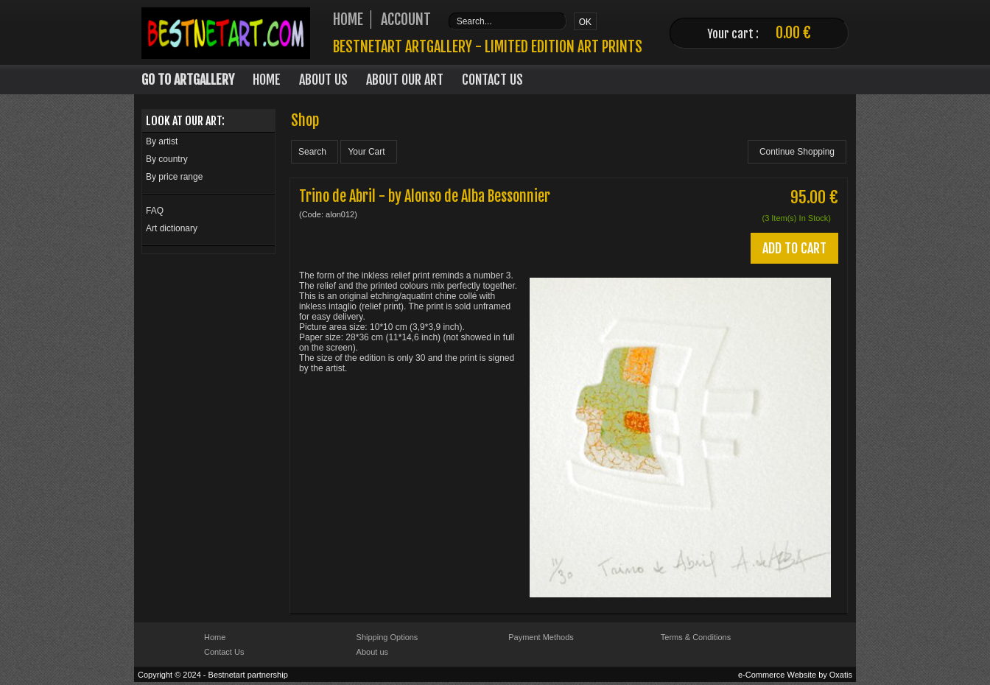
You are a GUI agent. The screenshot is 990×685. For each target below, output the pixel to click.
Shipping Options (387, 637)
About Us (323, 79)
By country (167, 159)
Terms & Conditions (696, 637)
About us (372, 651)
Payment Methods (541, 637)
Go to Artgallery (187, 79)
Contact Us (492, 79)
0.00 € (793, 33)
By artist (162, 141)
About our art (404, 79)
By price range (174, 177)
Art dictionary (171, 228)
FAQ (155, 211)
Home (267, 79)
